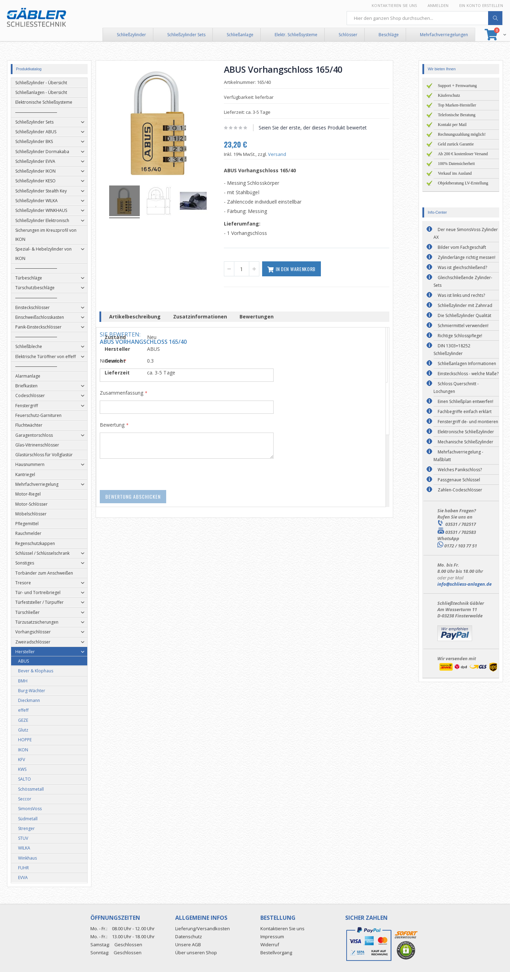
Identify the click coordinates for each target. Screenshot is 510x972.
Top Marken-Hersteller (457, 105)
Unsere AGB (188, 944)
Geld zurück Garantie (455, 144)
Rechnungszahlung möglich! (462, 134)
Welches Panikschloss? (460, 470)
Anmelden (438, 5)
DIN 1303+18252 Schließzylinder (452, 349)
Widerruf (269, 944)
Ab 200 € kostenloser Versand (463, 153)
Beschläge (389, 35)
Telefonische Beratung (456, 114)
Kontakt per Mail (452, 124)
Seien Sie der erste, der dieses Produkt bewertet (323, 127)
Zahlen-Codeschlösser (460, 490)
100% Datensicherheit (456, 163)
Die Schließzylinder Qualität (464, 315)
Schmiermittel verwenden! (463, 326)
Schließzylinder (131, 35)
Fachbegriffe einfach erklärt (465, 411)
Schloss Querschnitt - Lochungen (456, 387)
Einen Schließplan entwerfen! (465, 401)
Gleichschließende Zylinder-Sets (463, 281)
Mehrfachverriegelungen (444, 35)
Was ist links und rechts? (461, 295)
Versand (287, 154)
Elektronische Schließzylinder (466, 432)
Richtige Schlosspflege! (460, 336)
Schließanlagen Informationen (467, 363)
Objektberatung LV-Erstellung (463, 183)
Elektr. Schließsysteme (296, 35)
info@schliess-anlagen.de (464, 584)
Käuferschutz (449, 95)
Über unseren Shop (196, 952)
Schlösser (348, 35)
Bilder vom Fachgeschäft (462, 247)
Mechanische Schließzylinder (465, 442)
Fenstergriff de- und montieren (468, 422)
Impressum (272, 936)
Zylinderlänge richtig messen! (466, 257)
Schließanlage (240, 35)
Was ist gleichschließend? (462, 267)
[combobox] (425, 18)
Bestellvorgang (276, 952)
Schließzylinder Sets (186, 35)
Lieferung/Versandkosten (202, 928)
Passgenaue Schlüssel (459, 480)
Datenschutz (188, 936)
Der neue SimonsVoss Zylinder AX (466, 233)
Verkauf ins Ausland (454, 173)
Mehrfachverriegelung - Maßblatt (458, 456)
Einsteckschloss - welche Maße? (468, 374)
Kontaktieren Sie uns (394, 5)
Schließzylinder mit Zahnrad (465, 305)
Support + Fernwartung (457, 85)
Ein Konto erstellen (481, 5)
